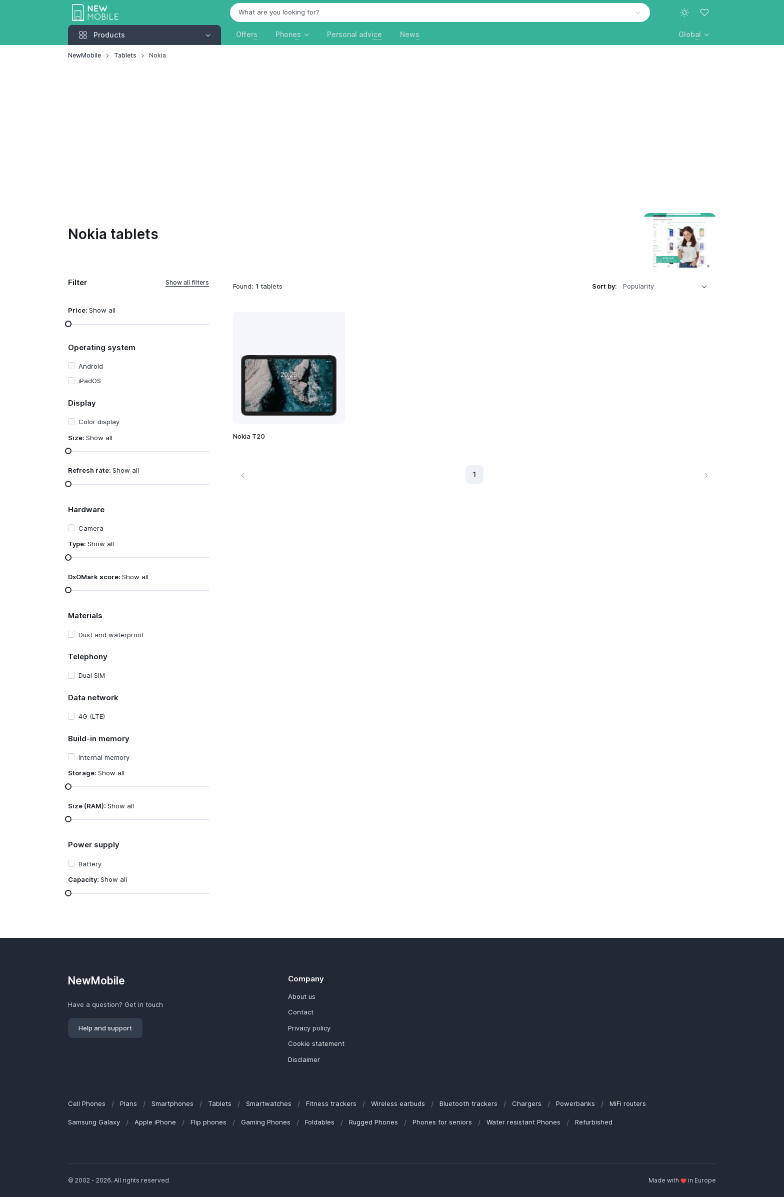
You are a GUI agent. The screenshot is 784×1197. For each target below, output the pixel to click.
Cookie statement (316, 1043)
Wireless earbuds (398, 1103)
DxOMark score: (108, 577)
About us (302, 996)
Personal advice (354, 34)
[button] (694, 34)
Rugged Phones (373, 1122)
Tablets (125, 55)
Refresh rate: (103, 470)
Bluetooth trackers (469, 1103)
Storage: (96, 773)
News (410, 34)
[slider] (68, 323)
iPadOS (89, 381)
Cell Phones (87, 1103)
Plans (128, 1103)
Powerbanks (575, 1103)
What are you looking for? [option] (279, 12)
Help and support (105, 1028)
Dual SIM (91, 675)
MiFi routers (628, 1103)
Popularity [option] (638, 286)
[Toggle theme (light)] (684, 12)
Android (90, 366)
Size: (90, 438)
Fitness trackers (331, 1103)
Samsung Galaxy (94, 1122)
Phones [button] (288, 34)
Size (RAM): (101, 806)
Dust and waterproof (111, 635)
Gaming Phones (265, 1122)
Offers (247, 34)
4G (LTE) (91, 716)
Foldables (319, 1122)
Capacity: (97, 879)
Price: (92, 310)
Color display (99, 422)
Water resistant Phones (523, 1122)
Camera (91, 528)
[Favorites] (705, 12)
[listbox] (668, 287)
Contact (301, 1012)
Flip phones (208, 1122)
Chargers (527, 1103)
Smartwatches (269, 1103)
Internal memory (104, 757)
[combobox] (440, 12)
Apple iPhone (155, 1122)
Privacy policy (309, 1028)
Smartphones (173, 1103)
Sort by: (604, 286)
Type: (91, 544)
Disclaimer (304, 1059)
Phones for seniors (442, 1122)
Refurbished (593, 1122)
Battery (90, 864)
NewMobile (84, 55)
